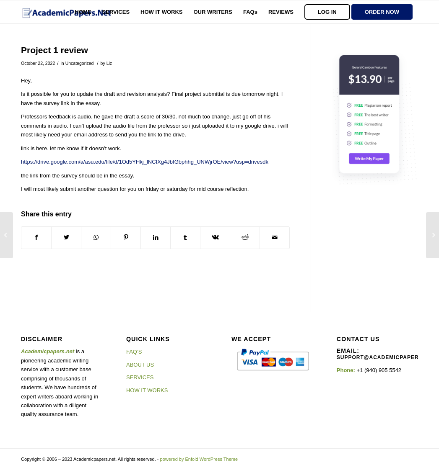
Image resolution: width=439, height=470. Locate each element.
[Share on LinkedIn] (155, 237)
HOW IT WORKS (147, 390)
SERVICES (140, 377)
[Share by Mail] (274, 237)
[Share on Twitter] (66, 237)
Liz (109, 63)
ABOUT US (140, 365)
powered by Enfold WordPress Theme (199, 459)
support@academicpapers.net (386, 357)
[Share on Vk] (215, 237)
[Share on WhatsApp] (96, 237)
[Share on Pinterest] (125, 237)
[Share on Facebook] (36, 237)
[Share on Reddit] (245, 237)
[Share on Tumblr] (185, 237)
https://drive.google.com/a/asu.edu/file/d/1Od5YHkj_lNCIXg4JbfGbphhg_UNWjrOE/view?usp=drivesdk (144, 162)
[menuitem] (83, 11)
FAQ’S (134, 352)
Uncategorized (79, 63)
